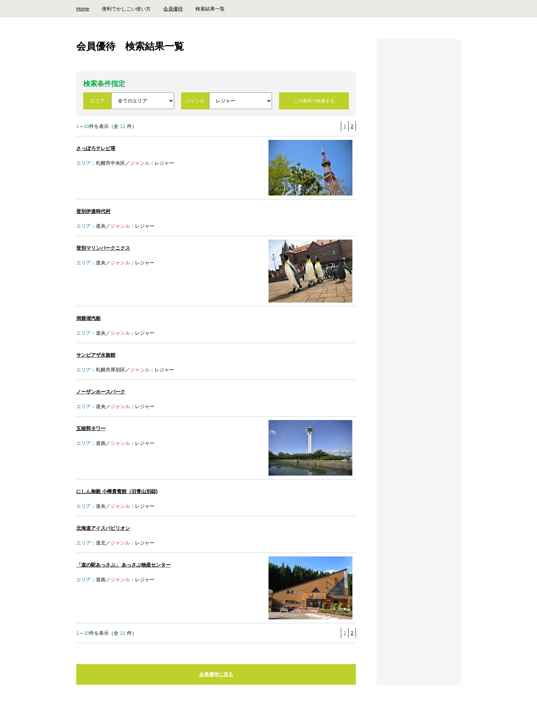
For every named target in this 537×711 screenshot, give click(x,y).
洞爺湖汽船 (88, 318)
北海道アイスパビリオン (103, 528)
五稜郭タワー (91, 428)
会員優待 (173, 9)
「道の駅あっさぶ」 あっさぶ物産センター (123, 565)
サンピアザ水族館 (95, 355)
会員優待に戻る (216, 674)
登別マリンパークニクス (103, 248)
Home (82, 9)
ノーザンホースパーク (100, 391)
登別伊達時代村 (93, 211)
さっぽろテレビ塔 (95, 148)
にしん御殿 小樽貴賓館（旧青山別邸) (117, 491)
